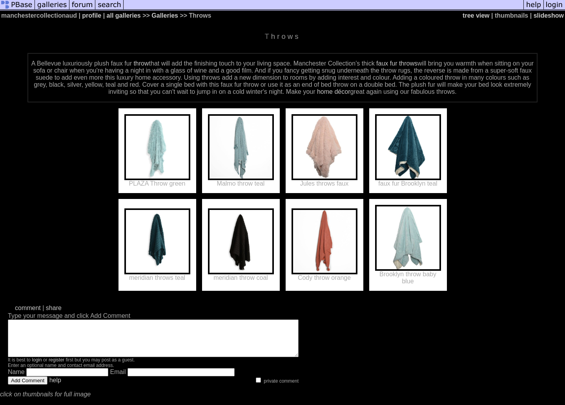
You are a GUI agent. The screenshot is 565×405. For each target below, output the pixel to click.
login (37, 367)
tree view (476, 15)
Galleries (164, 15)
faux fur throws (396, 63)
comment (28, 308)
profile (91, 15)
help (55, 387)
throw (141, 63)
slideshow (549, 15)
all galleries (124, 15)
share (54, 308)
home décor (333, 91)
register (56, 367)
